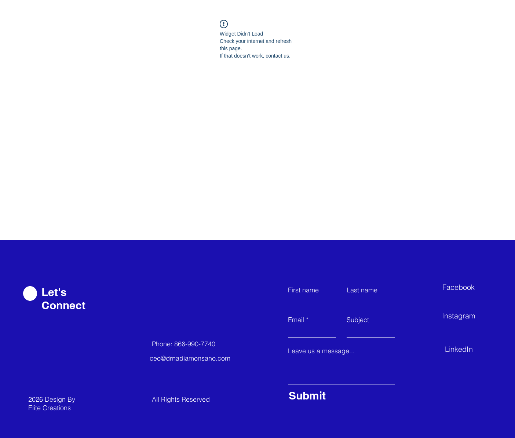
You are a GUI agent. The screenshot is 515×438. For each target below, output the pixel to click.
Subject (358, 320)
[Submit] (340, 395)
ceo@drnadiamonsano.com (190, 358)
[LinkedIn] (471, 349)
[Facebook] (468, 287)
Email (296, 320)
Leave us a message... (321, 351)
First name (303, 290)
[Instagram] (468, 315)
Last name (362, 290)
